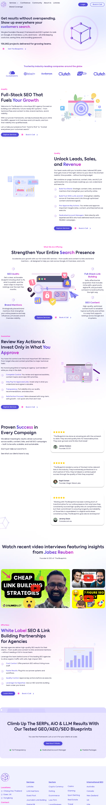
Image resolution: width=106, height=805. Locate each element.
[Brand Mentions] (13, 299)
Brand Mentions (13, 305)
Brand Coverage (16, 7)
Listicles (56, 3)
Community (37, 3)
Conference (25, 3)
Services (13, 3)
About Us (47, 3)
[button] (35, 588)
